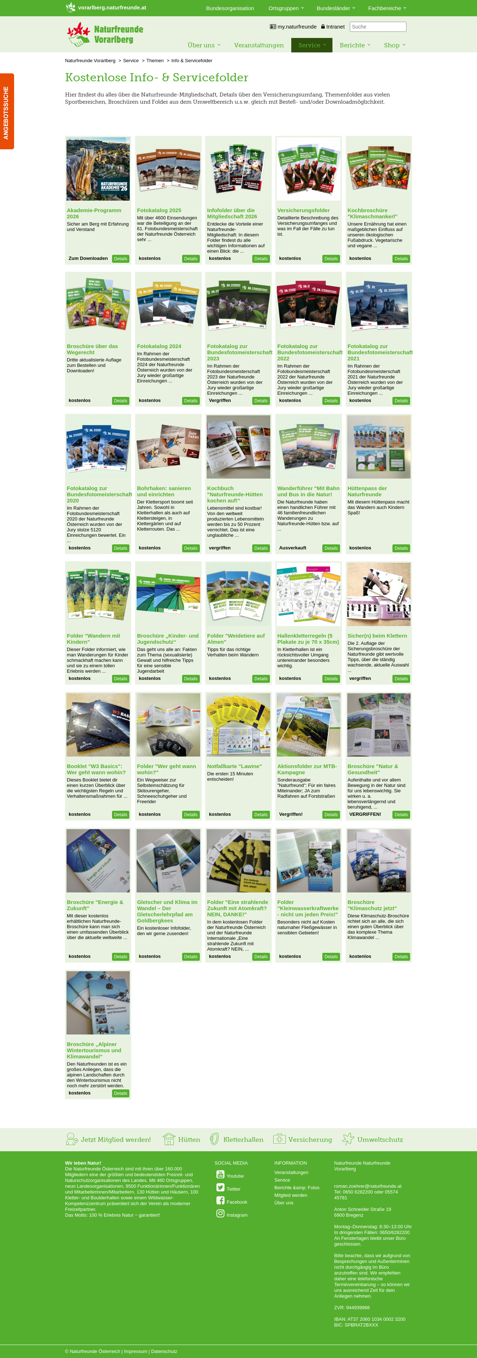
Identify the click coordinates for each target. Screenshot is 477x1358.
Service (309, 45)
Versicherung (302, 1140)
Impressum (135, 1351)
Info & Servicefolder (191, 60)
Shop (392, 45)
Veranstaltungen (259, 45)
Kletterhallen (235, 1140)
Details (121, 258)
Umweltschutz (372, 1140)
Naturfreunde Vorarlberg (90, 60)
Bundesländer (334, 8)
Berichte (352, 45)
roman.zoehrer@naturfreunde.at (367, 1186)
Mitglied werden (290, 1195)
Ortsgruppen (283, 8)
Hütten (181, 1140)
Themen (155, 60)
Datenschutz (164, 1351)
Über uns (201, 45)
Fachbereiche (384, 8)
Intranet (333, 26)
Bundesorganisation (230, 8)
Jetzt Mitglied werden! (108, 1140)
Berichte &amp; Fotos (296, 1187)
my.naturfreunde (293, 26)
